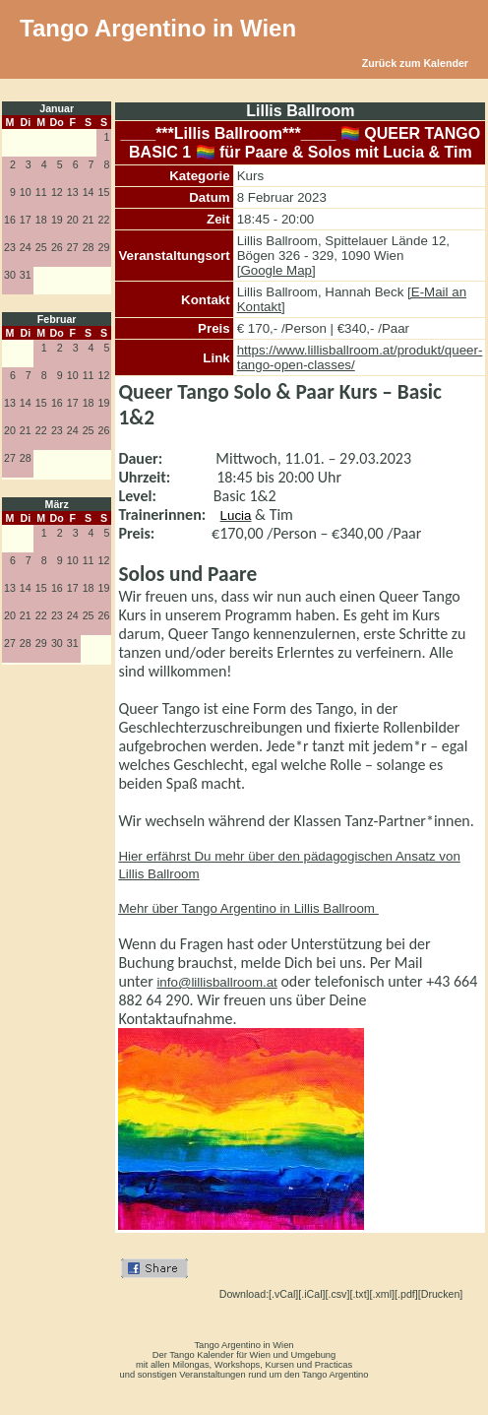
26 (57, 247)
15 (104, 192)
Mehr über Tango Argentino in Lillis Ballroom (248, 908)
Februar (57, 319)
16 (10, 219)
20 (73, 219)
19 (57, 219)
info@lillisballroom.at (216, 982)
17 (25, 219)
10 (25, 192)
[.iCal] (311, 1294)
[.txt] (359, 1294)
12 (57, 192)
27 (73, 247)
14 (88, 192)
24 (25, 247)
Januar (56, 108)
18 (41, 219)
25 (41, 247)
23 (10, 247)
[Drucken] (440, 1294)
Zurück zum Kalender (415, 63)
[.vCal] (283, 1294)
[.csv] (338, 1294)
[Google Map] (276, 270)
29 (104, 247)
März (57, 504)
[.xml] (382, 1294)
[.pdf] (406, 1294)
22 (104, 219)
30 (10, 275)
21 (88, 219)
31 (25, 275)
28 (88, 247)
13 (73, 192)
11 (41, 192)
